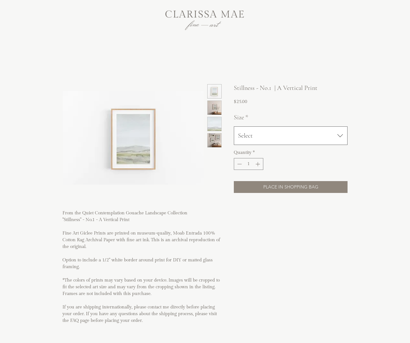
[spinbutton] (248, 164)
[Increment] (258, 164)
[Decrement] (239, 164)
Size (241, 117)
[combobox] (291, 135)
